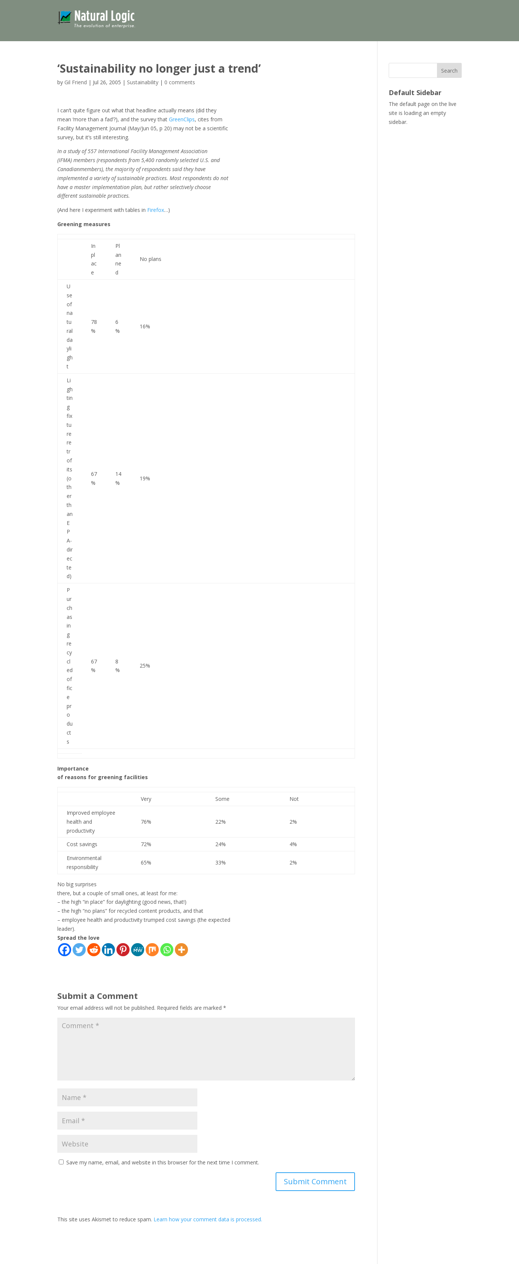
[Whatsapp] (166, 949)
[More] (181, 949)
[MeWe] (137, 949)
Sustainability (142, 82)
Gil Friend (75, 82)
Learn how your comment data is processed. (208, 1219)
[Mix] (152, 949)
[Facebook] (64, 949)
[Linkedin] (108, 949)
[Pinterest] (123, 949)
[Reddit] (93, 949)
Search (449, 70)
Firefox (155, 209)
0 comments (179, 82)
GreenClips (182, 119)
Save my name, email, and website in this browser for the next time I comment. (162, 1162)
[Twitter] (79, 949)
